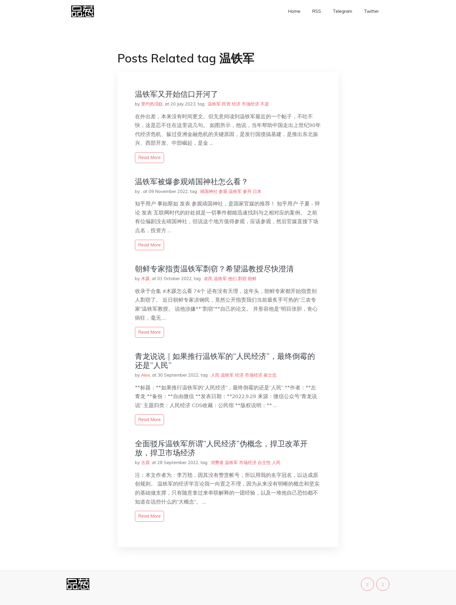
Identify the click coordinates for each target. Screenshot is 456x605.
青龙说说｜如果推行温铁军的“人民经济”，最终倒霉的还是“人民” (225, 360)
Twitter (371, 11)
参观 (223, 191)
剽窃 (242, 278)
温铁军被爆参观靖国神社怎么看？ (191, 181)
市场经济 (250, 104)
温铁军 (214, 104)
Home (294, 11)
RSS (316, 11)
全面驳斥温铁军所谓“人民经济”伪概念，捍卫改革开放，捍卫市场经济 (221, 448)
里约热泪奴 (152, 104)
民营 (226, 104)
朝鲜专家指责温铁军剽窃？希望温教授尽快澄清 (214, 268)
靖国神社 (209, 191)
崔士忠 (270, 375)
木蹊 (145, 278)
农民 (208, 278)
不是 (264, 104)
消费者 (217, 462)
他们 (232, 278)
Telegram (342, 11)
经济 (236, 104)
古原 (145, 462)
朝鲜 (252, 278)
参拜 (247, 191)
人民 (215, 375)
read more (149, 157)
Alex (145, 375)
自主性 (264, 462)
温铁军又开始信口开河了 (176, 94)
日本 (257, 191)
